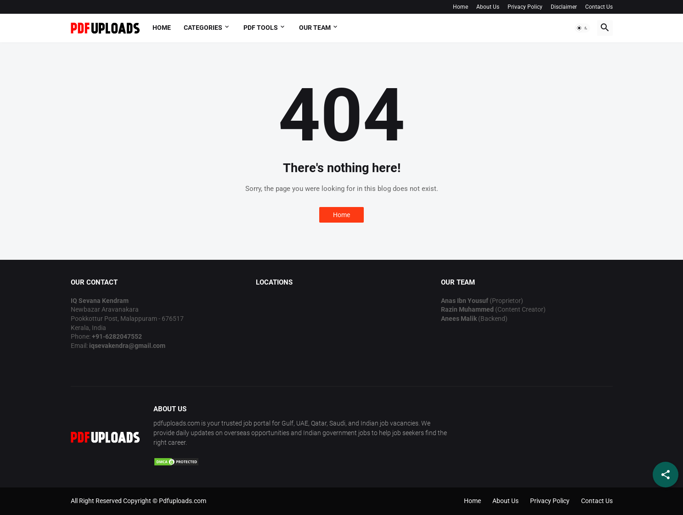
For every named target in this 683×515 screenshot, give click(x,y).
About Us (487, 7)
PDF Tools (260, 27)
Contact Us (599, 7)
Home (460, 7)
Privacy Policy (525, 7)
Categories (203, 27)
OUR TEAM (315, 27)
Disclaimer (564, 7)
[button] (582, 28)
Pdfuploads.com (182, 500)
